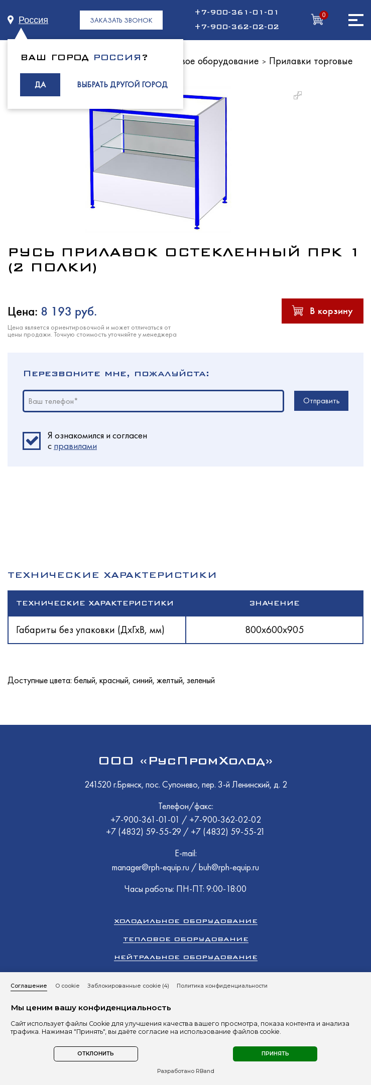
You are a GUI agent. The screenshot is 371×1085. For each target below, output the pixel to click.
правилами (75, 445)
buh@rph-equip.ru (229, 867)
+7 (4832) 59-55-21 (228, 831)
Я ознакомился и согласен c (97, 441)
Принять (275, 1053)
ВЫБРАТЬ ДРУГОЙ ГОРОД (122, 84)
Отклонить (95, 1053)
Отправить (321, 400)
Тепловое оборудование (186, 939)
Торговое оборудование (208, 60)
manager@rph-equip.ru (150, 867)
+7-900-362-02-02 (236, 27)
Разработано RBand (185, 1071)
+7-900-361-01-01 (236, 13)
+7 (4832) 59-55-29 (144, 831)
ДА (40, 84)
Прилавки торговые (311, 60)
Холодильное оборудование (186, 920)
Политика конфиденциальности (222, 986)
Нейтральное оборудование (186, 957)
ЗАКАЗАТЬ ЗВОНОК (121, 20)
